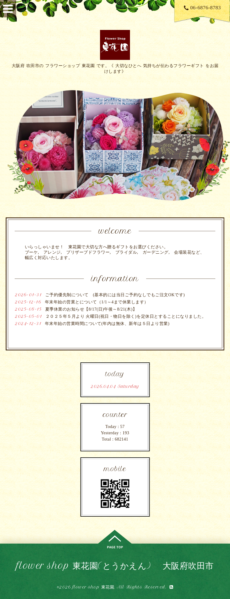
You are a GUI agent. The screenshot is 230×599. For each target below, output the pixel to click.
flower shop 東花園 (93, 587)
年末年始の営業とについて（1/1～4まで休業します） (97, 302)
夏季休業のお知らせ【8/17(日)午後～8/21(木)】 (91, 309)
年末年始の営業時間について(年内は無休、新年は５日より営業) (107, 323)
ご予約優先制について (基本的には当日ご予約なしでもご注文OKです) (115, 295)
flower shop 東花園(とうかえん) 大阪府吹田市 (115, 565)
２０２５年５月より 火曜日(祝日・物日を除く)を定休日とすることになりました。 (126, 316)
